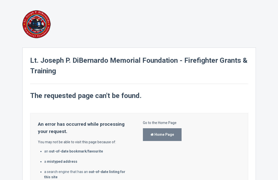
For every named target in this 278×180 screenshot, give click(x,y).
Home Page (162, 134)
